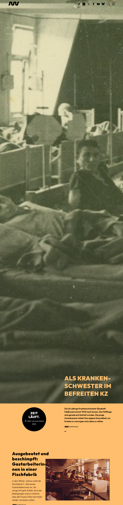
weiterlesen (73, 426)
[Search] (108, 4)
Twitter (88, 6)
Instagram (83, 6)
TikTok (79, 6)
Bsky (103, 6)
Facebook (93, 6)
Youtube (98, 6)
